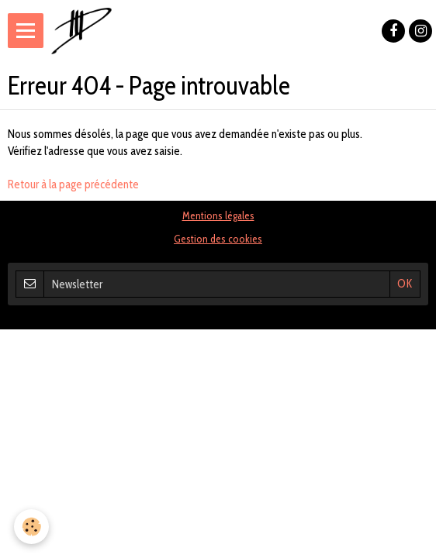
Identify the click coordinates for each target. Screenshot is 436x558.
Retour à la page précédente (73, 184)
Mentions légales (218, 215)
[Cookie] (31, 526)
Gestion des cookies (218, 238)
